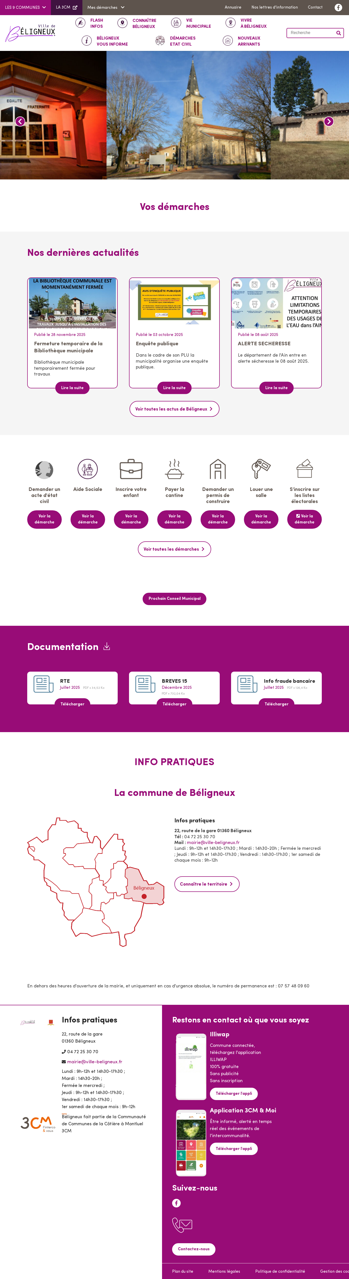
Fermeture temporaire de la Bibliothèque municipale (68, 347)
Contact (315, 8)
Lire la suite (72, 388)
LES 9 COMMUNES (22, 8)
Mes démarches (102, 8)
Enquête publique (157, 344)
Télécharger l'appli (233, 1093)
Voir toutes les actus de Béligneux (171, 409)
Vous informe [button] (112, 41)
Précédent (20, 121)
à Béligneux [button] (254, 23)
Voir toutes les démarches (171, 549)
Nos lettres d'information (274, 8)
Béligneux (144, 23)
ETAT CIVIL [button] (183, 41)
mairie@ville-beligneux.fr (213, 841)
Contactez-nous (193, 1248)
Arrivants (249, 41)
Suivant (329, 121)
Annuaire (233, 8)
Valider (339, 33)
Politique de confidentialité (280, 1270)
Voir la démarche (44, 519)
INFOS (96, 23)
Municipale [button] (198, 23)
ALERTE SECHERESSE (264, 344)
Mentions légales (224, 1270)
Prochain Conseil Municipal (175, 598)
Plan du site (182, 1270)
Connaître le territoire (204, 883)
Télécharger (72, 703)
